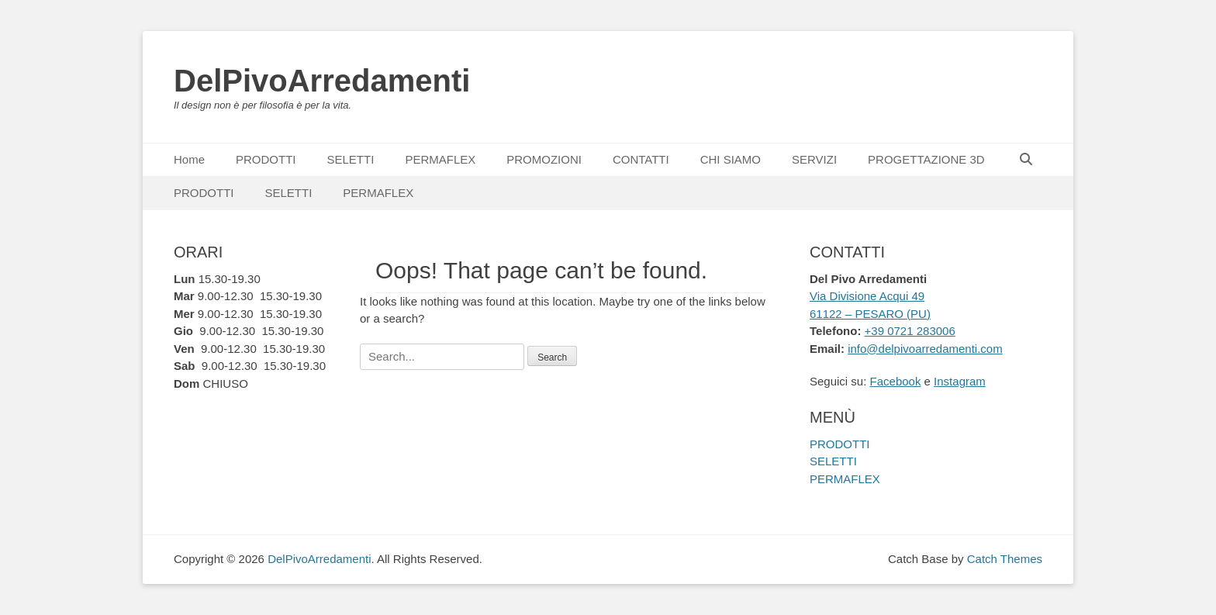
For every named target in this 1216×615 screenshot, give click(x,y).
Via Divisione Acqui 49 (867, 295)
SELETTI (351, 159)
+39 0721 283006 (910, 330)
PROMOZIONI (544, 159)
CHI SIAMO (730, 159)
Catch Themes (1004, 558)
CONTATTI (641, 159)
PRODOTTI (266, 159)
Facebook (895, 381)
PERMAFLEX (440, 159)
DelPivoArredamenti (322, 81)
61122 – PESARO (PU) (870, 313)
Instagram (960, 381)
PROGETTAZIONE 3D (926, 159)
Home (189, 159)
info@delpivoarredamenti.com (925, 348)
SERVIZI (814, 159)
